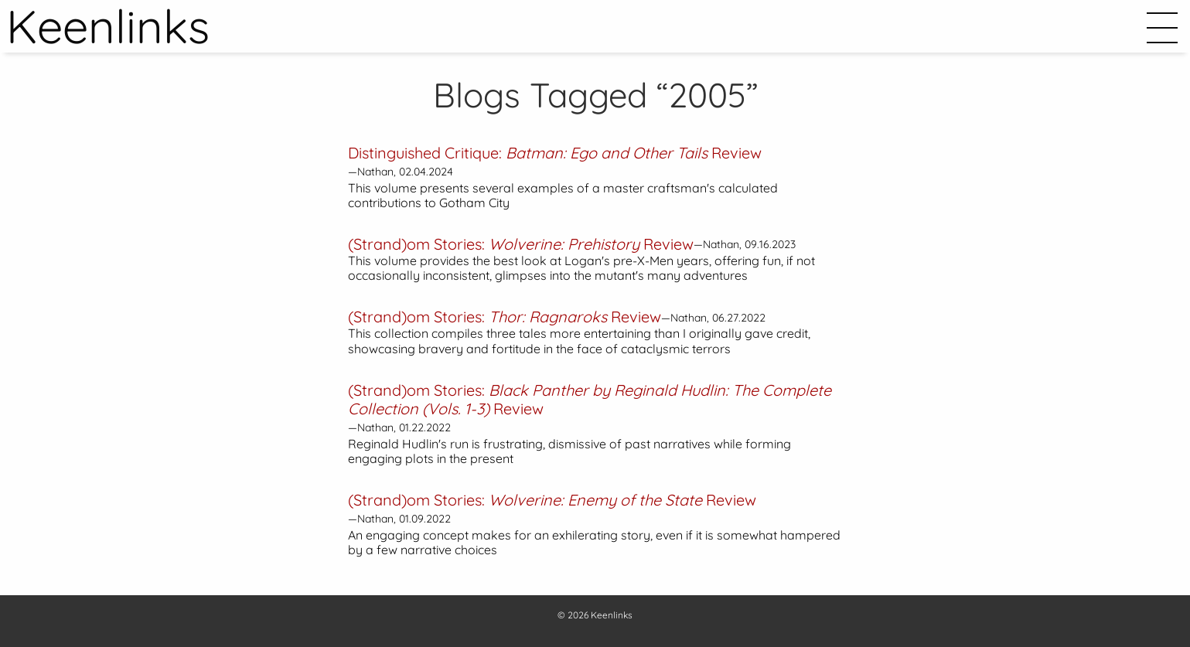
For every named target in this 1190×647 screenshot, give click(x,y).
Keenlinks (612, 615)
